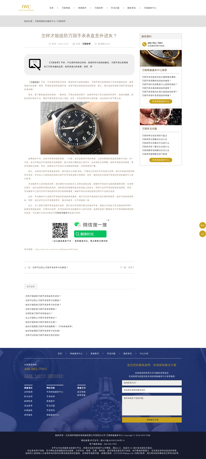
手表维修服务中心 (55, 392)
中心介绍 (144, 354)
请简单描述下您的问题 (152, 406)
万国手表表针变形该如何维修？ (156, 95)
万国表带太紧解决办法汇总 (154, 139)
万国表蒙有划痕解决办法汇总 (155, 150)
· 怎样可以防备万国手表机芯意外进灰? (42, 335)
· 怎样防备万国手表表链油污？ (38, 313)
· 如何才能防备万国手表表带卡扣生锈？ (42, 305)
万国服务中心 (150, 9)
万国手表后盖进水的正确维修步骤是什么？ (161, 77)
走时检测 (28, 392)
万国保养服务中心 (63, 213)
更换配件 (82, 9)
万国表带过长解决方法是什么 (155, 143)
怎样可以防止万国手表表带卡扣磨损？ (50, 267)
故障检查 (28, 401)
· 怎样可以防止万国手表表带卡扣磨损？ (42, 300)
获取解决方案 (153, 420)
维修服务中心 (76, 354)
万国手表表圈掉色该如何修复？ (156, 81)
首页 (52, 9)
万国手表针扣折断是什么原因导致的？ (160, 84)
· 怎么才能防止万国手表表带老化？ (40, 318)
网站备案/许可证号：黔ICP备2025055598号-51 (103, 440)
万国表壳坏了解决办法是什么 (155, 147)
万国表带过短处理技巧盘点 (154, 136)
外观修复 (28, 410)
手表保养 (51, 397)
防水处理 (28, 397)
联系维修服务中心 (160, 101)
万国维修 (66, 9)
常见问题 (115, 9)
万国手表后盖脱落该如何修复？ (156, 88)
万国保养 (99, 9)
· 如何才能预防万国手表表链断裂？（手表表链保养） (49, 326)
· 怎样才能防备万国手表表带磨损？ (40, 309)
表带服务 (28, 415)
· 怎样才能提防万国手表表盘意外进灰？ (42, 296)
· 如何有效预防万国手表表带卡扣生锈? (42, 331)
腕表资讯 (131, 9)
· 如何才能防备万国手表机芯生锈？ (40, 322)
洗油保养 (28, 406)
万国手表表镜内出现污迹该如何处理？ (160, 92)
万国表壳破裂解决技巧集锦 (154, 154)
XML (148, 435)
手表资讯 (51, 410)
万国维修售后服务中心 (45, 21)
